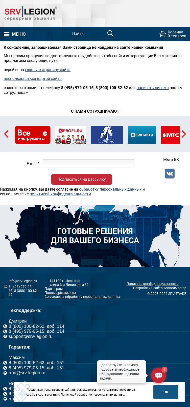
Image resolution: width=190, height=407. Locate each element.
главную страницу (42, 69)
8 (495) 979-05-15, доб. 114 (36, 331)
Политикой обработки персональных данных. (93, 394)
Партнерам (54, 289)
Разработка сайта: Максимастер (159, 288)
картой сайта (49, 78)
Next (184, 134)
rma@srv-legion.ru (27, 372)
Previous (6, 134)
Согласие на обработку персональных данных (82, 297)
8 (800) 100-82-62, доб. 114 (36, 326)
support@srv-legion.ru (30, 336)
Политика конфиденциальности (152, 284)
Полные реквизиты (60, 293)
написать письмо (153, 87)
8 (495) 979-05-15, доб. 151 (36, 367)
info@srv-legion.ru (23, 281)
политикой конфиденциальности (60, 194)
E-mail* (33, 163)
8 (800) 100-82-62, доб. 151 (36, 362)
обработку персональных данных (110, 189)
